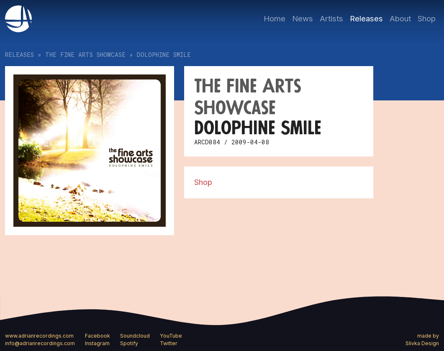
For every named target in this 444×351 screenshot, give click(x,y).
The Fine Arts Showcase (85, 55)
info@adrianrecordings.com (40, 343)
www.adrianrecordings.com (39, 336)
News (302, 18)
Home (274, 18)
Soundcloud (135, 336)
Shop (427, 18)
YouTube (171, 336)
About (400, 18)
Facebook (97, 336)
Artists (331, 18)
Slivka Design (422, 343)
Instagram (97, 343)
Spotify (129, 343)
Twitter (168, 343)
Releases (366, 18)
